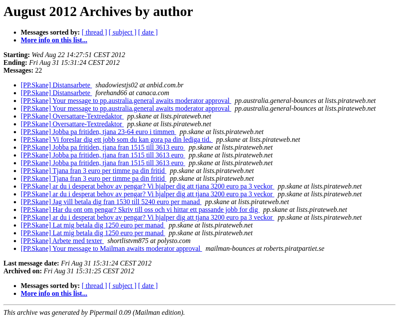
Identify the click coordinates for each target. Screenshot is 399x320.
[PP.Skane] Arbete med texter (62, 240)
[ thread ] (94, 32)
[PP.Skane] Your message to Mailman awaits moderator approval (111, 248)
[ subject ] (123, 32)
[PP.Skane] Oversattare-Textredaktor (72, 116)
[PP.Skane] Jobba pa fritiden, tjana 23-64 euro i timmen (98, 131)
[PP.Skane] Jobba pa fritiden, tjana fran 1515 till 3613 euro (103, 147)
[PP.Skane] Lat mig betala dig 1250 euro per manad (93, 225)
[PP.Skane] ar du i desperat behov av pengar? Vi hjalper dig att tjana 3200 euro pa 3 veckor (148, 186)
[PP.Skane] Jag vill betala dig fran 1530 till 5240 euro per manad (111, 201)
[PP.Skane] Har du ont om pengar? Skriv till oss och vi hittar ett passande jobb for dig (140, 209)
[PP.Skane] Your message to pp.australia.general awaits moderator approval (126, 100)
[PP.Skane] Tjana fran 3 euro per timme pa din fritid (93, 170)
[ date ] (148, 32)
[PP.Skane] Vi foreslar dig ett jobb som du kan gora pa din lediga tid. (117, 139)
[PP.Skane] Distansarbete (56, 85)
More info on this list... (54, 40)
